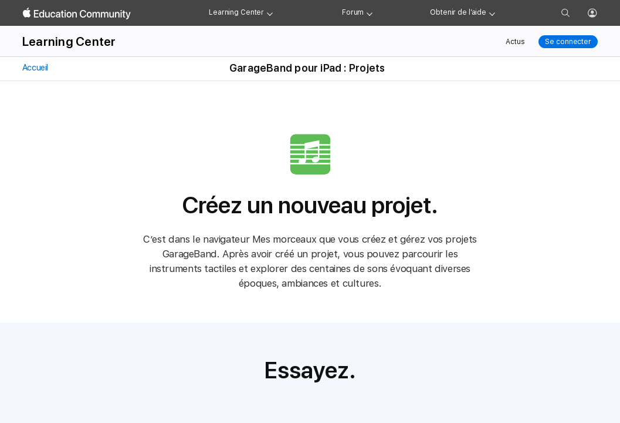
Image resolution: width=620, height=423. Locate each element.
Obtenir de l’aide (458, 12)
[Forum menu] (369, 13)
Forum (353, 12)
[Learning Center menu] (270, 13)
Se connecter (568, 42)
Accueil (34, 67)
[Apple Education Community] (77, 13)
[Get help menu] (492, 13)
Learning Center (236, 12)
